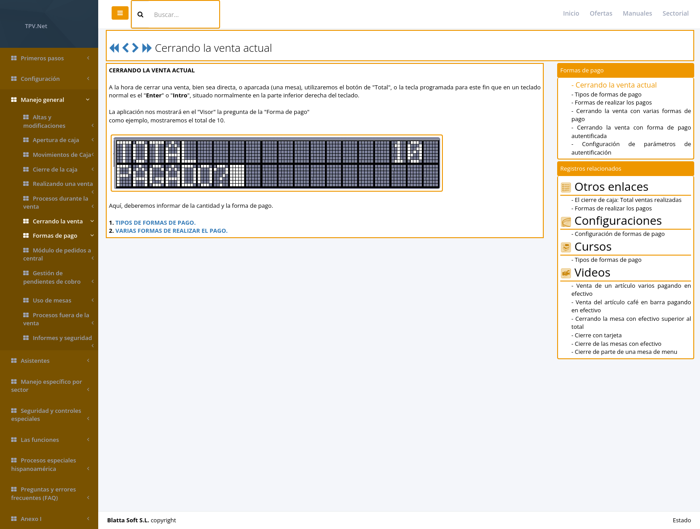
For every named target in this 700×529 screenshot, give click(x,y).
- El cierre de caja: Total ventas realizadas (626, 200)
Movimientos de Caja (58, 155)
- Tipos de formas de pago (606, 94)
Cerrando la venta (58, 221)
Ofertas (601, 13)
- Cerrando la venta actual (614, 85)
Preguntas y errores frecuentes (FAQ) (50, 493)
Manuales (637, 13)
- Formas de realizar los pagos (611, 102)
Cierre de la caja (58, 169)
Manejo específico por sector (50, 386)
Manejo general (50, 100)
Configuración (50, 79)
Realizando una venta (58, 185)
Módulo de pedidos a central (58, 254)
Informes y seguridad (58, 339)
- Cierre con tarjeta (596, 335)
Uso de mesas (58, 300)
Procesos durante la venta (58, 202)
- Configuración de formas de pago (618, 234)
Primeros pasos (50, 58)
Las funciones (50, 440)
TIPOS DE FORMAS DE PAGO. (156, 222)
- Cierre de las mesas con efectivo (616, 344)
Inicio (571, 13)
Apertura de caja (58, 140)
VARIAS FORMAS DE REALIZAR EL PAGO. (172, 231)
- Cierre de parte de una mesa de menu (624, 352)
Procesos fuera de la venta (58, 319)
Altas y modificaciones (58, 121)
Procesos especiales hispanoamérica (50, 464)
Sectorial (675, 13)
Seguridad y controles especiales (50, 415)
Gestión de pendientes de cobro (58, 277)
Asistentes (50, 361)
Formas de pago (58, 235)
